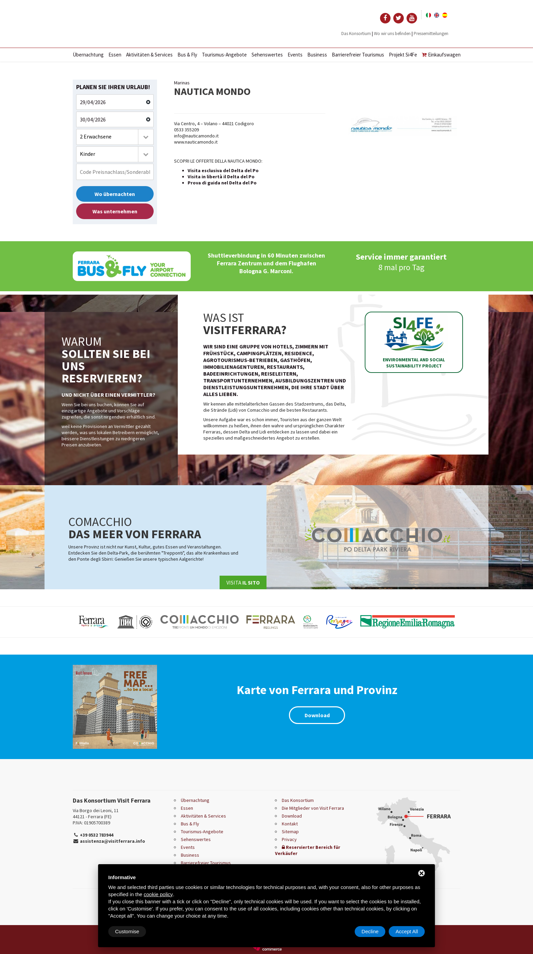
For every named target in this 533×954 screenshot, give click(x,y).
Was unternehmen (114, 211)
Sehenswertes (267, 54)
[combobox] (115, 137)
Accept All (407, 931)
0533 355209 (186, 130)
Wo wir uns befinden (392, 33)
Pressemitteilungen (431, 33)
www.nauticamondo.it (196, 142)
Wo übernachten (114, 194)
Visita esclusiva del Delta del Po (223, 170)
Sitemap (290, 831)
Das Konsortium (356, 33)
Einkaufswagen (441, 54)
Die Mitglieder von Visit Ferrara (313, 808)
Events (295, 54)
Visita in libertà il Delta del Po (221, 177)
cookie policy (158, 894)
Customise (127, 931)
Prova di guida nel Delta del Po (222, 183)
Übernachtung (88, 54)
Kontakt (290, 824)
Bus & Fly (187, 54)
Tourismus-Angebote (224, 54)
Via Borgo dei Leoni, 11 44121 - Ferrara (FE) (96, 813)
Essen (114, 54)
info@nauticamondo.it (196, 136)
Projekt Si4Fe (403, 54)
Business (317, 54)
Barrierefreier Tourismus (358, 54)
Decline (370, 931)
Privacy (289, 839)
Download (317, 715)
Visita (243, 582)
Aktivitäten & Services (149, 54)
